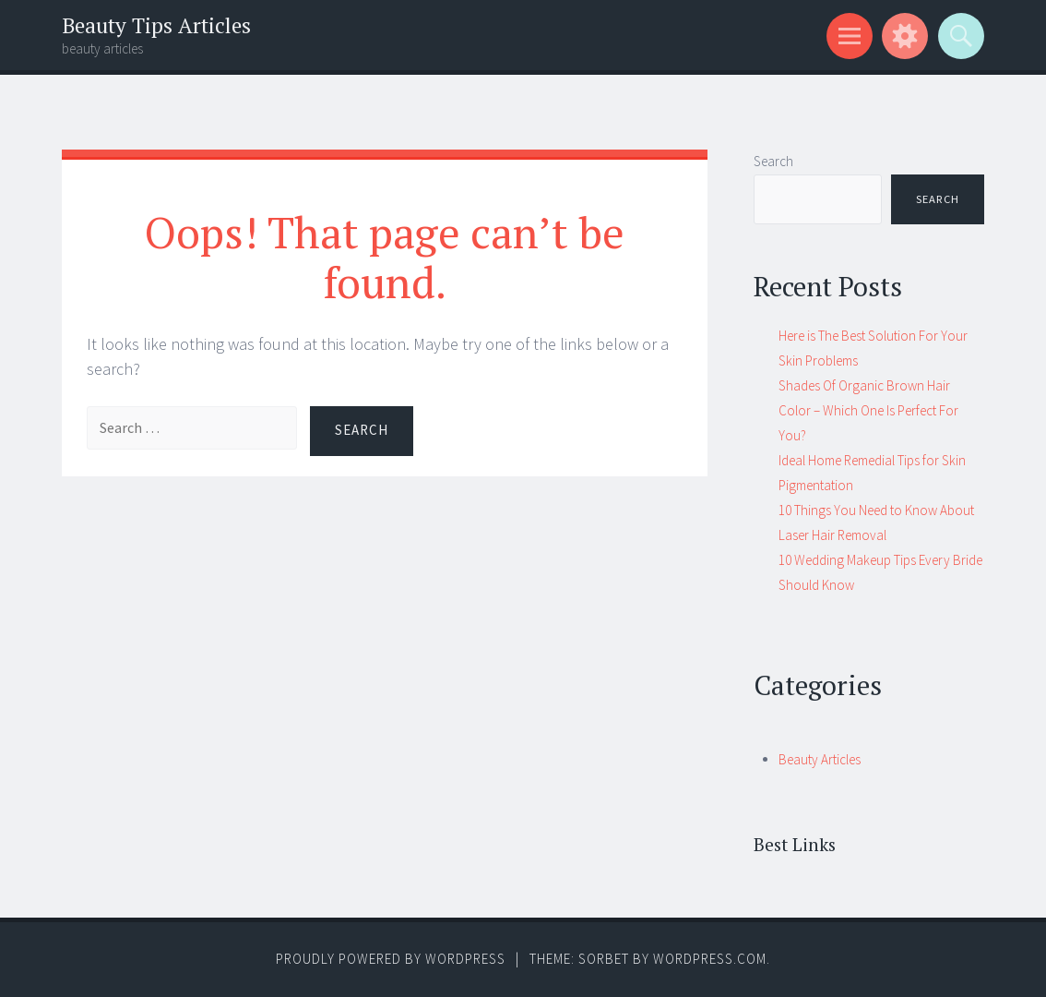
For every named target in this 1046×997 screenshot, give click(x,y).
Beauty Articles (820, 759)
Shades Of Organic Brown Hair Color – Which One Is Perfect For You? (868, 410)
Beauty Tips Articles (156, 25)
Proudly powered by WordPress (390, 958)
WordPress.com (710, 958)
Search (773, 161)
